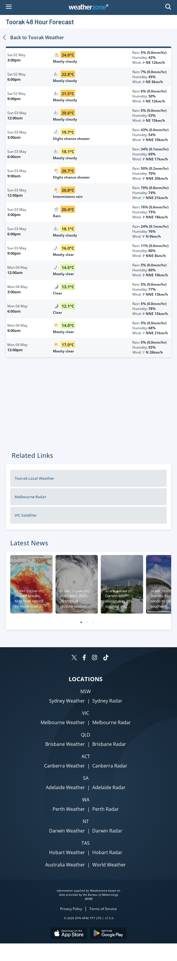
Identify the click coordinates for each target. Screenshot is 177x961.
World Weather (109, 864)
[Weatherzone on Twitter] (74, 658)
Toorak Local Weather (34, 478)
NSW (85, 691)
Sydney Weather (67, 701)
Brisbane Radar (109, 744)
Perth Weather (69, 809)
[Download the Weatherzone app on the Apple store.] (69, 934)
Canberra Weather (64, 766)
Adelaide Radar (109, 787)
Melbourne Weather (63, 722)
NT (86, 821)
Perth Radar (105, 809)
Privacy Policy (71, 908)
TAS (85, 843)
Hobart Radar (107, 852)
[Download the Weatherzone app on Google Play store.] (108, 934)
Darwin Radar (107, 831)
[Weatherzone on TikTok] (106, 658)
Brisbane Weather (65, 744)
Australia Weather (65, 864)
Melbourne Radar (30, 496)
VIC (85, 713)
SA (85, 778)
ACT (85, 756)
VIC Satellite (25, 515)
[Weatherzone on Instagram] (94, 658)
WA (85, 799)
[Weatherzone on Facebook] (84, 658)
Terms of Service (103, 908)
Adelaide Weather (65, 787)
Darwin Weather (67, 831)
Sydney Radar (107, 701)
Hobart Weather (67, 852)
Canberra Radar (109, 766)
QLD (85, 735)
